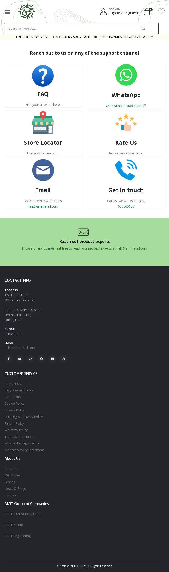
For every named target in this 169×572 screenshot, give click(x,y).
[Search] (143, 28)
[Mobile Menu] (7, 11)
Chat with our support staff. (126, 106)
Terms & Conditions (19, 436)
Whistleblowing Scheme (22, 443)
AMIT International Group (23, 514)
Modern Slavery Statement (24, 450)
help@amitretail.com (43, 206)
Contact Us (13, 383)
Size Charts (13, 397)
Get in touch (126, 190)
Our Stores (13, 475)
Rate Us (126, 142)
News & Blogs (15, 488)
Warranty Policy (16, 430)
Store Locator (43, 142)
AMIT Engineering (18, 536)
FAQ (43, 94)
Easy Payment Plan (19, 390)
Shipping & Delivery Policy (24, 417)
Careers (10, 495)
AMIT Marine (14, 525)
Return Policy (14, 423)
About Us (11, 468)
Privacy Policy (15, 410)
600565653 (126, 206)
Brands (10, 482)
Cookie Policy (14, 403)
